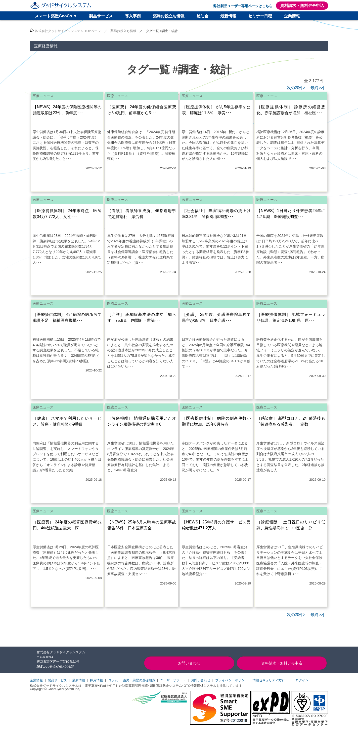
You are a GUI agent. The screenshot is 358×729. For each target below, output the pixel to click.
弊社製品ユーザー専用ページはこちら (242, 6)
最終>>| (315, 88)
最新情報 (228, 16)
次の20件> (296, 88)
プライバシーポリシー (231, 680)
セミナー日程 (260, 16)
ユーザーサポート (173, 680)
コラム (113, 680)
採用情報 (96, 680)
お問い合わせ (200, 680)
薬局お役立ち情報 (168, 16)
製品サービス (101, 16)
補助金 (202, 16)
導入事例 (133, 16)
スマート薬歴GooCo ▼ (56, 16)
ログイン (302, 680)
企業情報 (292, 16)
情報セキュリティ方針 (269, 680)
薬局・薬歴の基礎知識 (139, 680)
